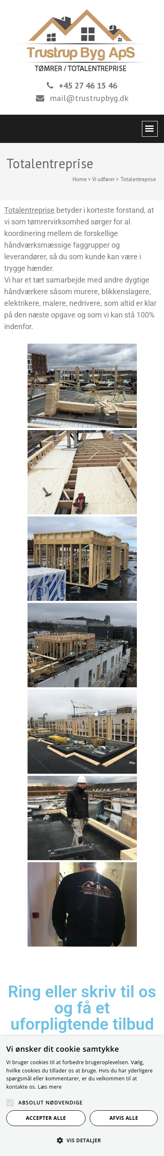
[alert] (82, 1096)
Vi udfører (103, 179)
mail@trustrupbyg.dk (89, 98)
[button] (82, 1140)
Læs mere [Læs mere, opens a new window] (49, 1086)
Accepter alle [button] (46, 1118)
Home (80, 179)
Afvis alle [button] (123, 1118)
